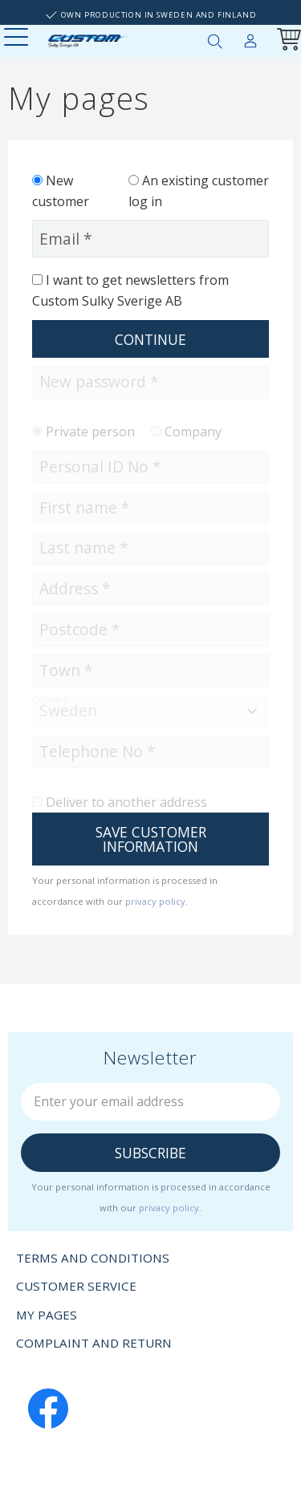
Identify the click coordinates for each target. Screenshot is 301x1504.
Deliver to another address (126, 802)
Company (193, 431)
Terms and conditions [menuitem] (92, 1258)
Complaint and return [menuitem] (94, 1343)
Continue (150, 339)
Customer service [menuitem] (76, 1286)
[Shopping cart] (285, 41)
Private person (90, 431)
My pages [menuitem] (250, 37)
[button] (18, 38)
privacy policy (155, 901)
